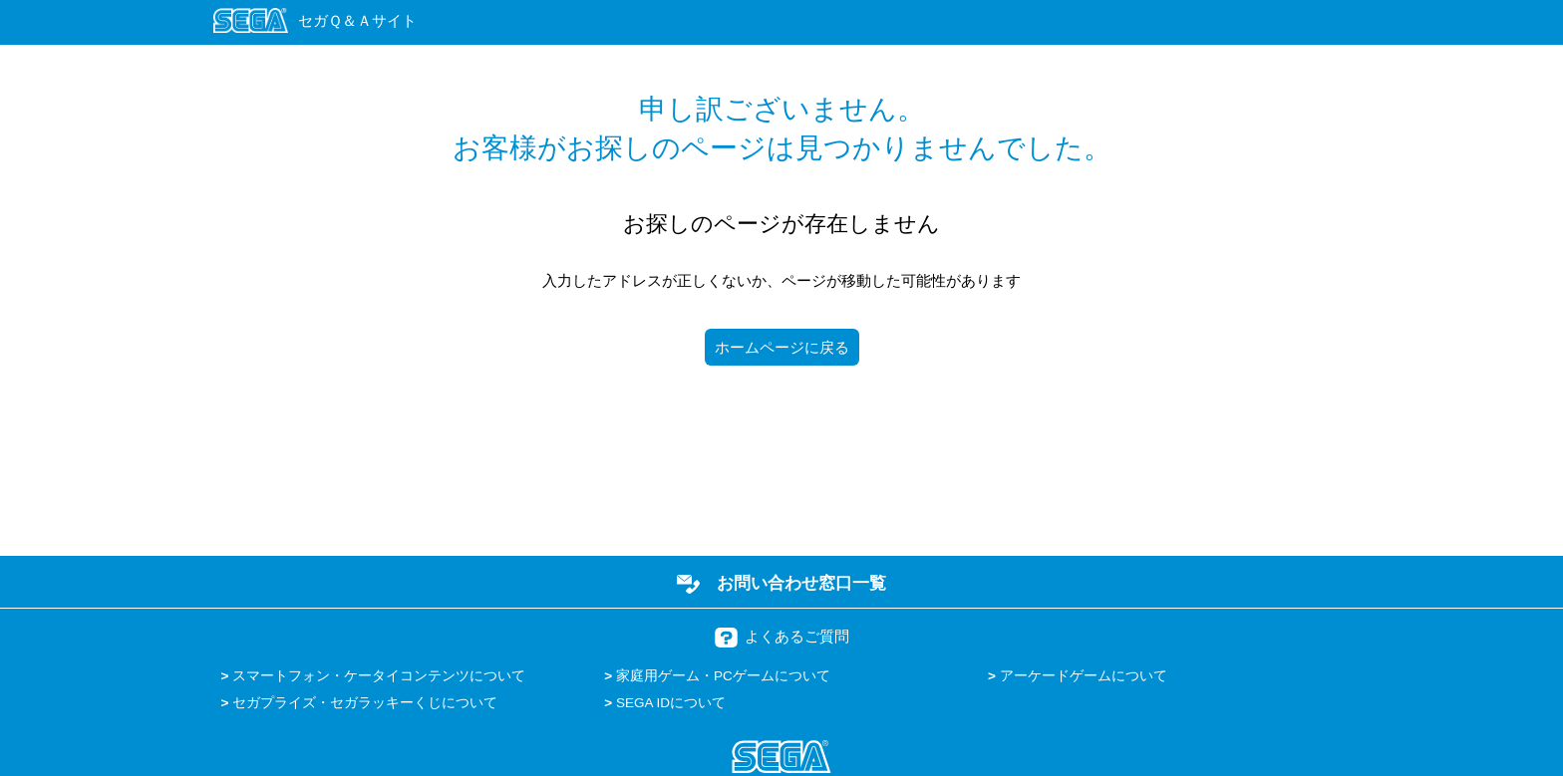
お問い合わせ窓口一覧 (801, 583)
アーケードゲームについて (1083, 675)
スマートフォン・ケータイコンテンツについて (378, 675)
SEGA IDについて (671, 702)
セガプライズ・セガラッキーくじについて (364, 702)
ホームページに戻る (782, 347)
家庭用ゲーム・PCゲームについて (723, 675)
